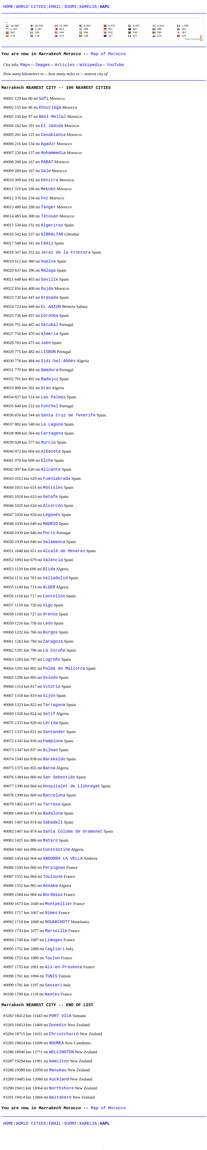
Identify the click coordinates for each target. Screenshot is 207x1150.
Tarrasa (51, 804)
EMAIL (55, 6)
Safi (44, 98)
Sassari (53, 985)
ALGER (49, 587)
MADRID (50, 523)
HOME (8, 6)
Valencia (53, 560)
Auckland (59, 1079)
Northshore (61, 1088)
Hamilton (59, 1061)
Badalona (53, 813)
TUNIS (51, 976)
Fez (44, 198)
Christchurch (64, 1034)
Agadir (48, 144)
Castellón (54, 596)
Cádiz (47, 243)
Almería (49, 333)
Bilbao (50, 750)
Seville (49, 279)
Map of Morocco (108, 54)
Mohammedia (53, 153)
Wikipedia (91, 65)
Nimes (51, 912)
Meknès (48, 189)
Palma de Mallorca (64, 668)
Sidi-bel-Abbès (58, 361)
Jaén (46, 343)
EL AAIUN (51, 306)
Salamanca (54, 542)
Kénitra (49, 180)
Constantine (56, 849)
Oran (46, 388)
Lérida (50, 723)
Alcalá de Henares (64, 551)
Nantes (52, 994)
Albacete (51, 451)
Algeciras (52, 225)
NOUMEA (56, 1043)
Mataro (50, 840)
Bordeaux (53, 894)
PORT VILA (60, 1016)
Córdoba (49, 315)
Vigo (48, 605)
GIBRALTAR (52, 234)
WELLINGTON (61, 1052)
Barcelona (54, 795)
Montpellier (58, 903)
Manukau (58, 1070)
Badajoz (49, 379)
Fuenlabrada (56, 478)
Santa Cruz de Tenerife (68, 415)
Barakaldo (54, 759)
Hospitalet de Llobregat (71, 786)
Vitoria (51, 686)
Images (42, 65)
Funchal (49, 406)
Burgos (50, 632)
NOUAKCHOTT (57, 922)
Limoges (53, 940)
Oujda (47, 288)
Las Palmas (53, 397)
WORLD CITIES (31, 6)
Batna (49, 768)
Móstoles (53, 487)
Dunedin (57, 1025)
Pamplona (53, 741)
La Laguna (52, 424)
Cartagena (52, 433)
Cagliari (55, 949)
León (48, 623)
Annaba (50, 885)
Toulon (52, 958)
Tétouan (49, 216)
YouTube (115, 65)
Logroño (51, 659)
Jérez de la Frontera (65, 252)
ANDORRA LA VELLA (63, 858)
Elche (47, 460)
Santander (54, 732)
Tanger (48, 207)
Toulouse (53, 876)
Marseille (56, 931)
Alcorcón (53, 505)
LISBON (48, 351)
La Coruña (54, 650)
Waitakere (60, 1097)
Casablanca (53, 134)
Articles (65, 65)
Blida (49, 569)
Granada (49, 297)
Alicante (51, 469)
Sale (46, 171)
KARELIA (88, 6)
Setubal (49, 324)
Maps (25, 65)
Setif (49, 713)
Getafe (50, 496)
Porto (49, 533)
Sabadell (53, 822)
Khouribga (50, 107)
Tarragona (54, 705)
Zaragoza (53, 641)
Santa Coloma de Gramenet (73, 831)
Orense (50, 614)
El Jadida (52, 125)
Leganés (51, 514)
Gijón (49, 695)
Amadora (49, 370)
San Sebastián (59, 777)
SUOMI (70, 6)
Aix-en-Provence (63, 967)
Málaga (48, 270)
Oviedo (50, 677)
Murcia (48, 442)
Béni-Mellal (52, 116)
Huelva (48, 261)
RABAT (47, 162)
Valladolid (55, 578)
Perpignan (54, 867)
